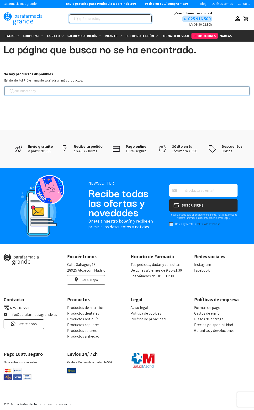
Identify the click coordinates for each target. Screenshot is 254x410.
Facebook (202, 270)
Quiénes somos (222, 3)
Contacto (244, 3)
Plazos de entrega (208, 319)
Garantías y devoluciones (214, 330)
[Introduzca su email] (203, 190)
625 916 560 (199, 19)
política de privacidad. (208, 224)
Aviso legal (139, 307)
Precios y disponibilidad (213, 324)
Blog (203, 3)
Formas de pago (207, 307)
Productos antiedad (83, 336)
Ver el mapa (90, 280)
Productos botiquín (83, 319)
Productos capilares (83, 324)
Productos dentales (83, 313)
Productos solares (82, 330)
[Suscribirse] (203, 205)
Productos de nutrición (85, 307)
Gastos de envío (207, 313)
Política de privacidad (148, 319)
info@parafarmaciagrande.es (33, 314)
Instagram (202, 264)
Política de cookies (146, 313)
